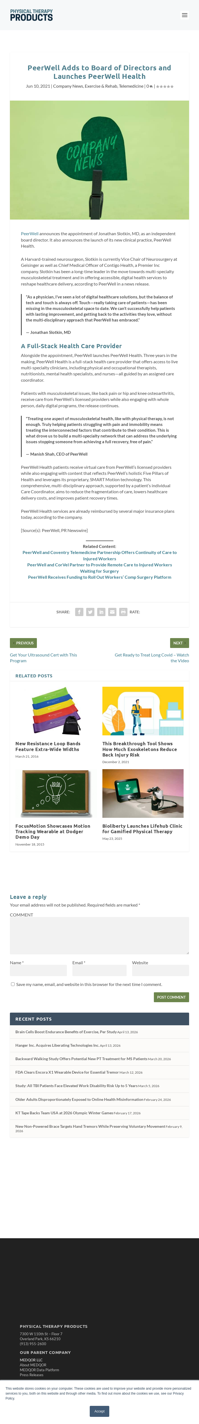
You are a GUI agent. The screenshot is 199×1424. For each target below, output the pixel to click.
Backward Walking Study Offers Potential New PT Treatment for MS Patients (81, 1058)
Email (78, 962)
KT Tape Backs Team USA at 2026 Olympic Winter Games (64, 1112)
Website (140, 962)
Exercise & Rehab (101, 85)
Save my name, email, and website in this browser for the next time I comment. (89, 984)
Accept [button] (99, 1411)
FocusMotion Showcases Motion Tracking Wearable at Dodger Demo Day (52, 831)
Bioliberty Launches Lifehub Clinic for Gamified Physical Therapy (142, 828)
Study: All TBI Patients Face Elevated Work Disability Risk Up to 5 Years (76, 1085)
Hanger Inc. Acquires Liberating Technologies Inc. (57, 1045)
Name (17, 962)
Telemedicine (131, 85)
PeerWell (30, 233)
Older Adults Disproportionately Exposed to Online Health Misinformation (79, 1099)
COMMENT (21, 914)
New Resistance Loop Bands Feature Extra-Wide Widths (48, 746)
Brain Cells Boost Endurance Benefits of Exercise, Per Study (66, 1031)
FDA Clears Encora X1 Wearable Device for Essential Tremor (67, 1072)
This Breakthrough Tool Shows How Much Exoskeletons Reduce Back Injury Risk (139, 749)
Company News (68, 85)
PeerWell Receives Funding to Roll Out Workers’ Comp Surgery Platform (99, 577)
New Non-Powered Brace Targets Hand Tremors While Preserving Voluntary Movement (90, 1126)
